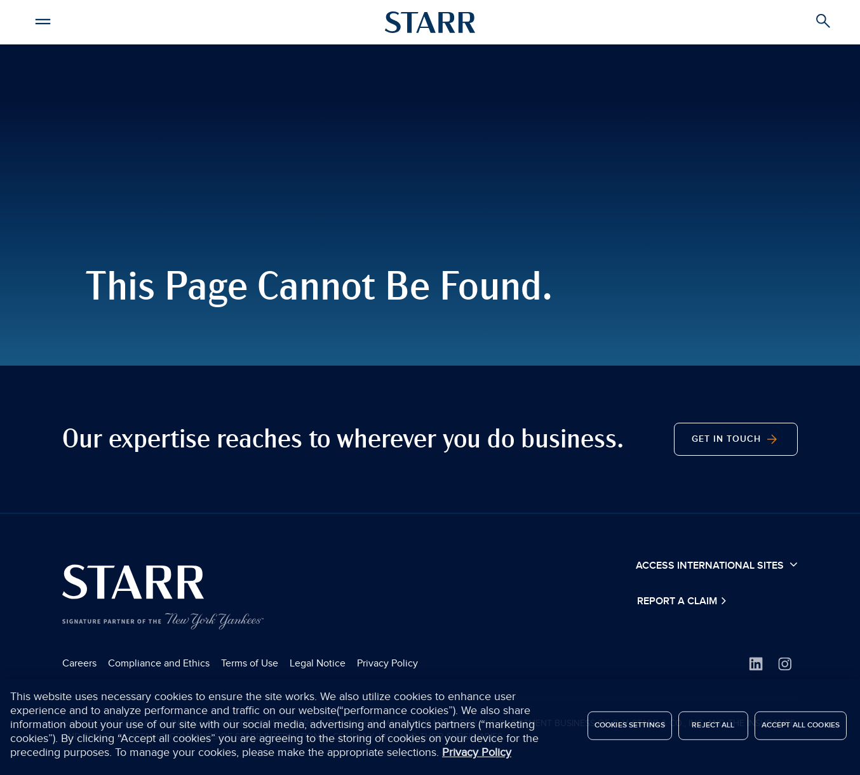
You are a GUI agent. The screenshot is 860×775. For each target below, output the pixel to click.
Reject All (713, 727)
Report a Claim (678, 601)
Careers (79, 663)
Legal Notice (318, 663)
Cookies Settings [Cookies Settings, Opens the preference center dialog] (630, 727)
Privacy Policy (387, 663)
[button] (43, 19)
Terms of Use (249, 663)
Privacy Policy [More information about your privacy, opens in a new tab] (476, 754)
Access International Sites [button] (717, 565)
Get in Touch (736, 439)
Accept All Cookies (801, 727)
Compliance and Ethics (159, 663)
